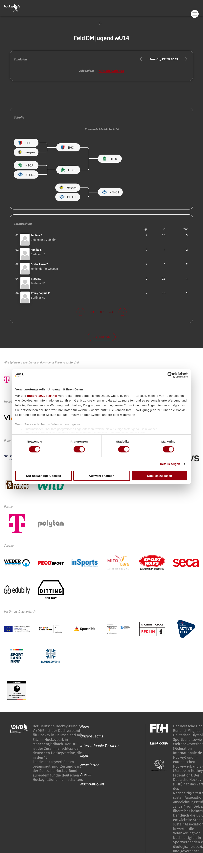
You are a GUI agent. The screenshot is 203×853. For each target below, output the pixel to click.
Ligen (84, 754)
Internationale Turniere (99, 745)
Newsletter (89, 764)
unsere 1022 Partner (42, 395)
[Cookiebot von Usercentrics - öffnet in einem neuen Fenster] (170, 375)
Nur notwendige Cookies (43, 475)
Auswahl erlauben (101, 475)
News (84, 726)
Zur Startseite (102, 337)
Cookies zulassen (159, 475)
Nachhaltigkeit (92, 783)
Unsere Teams (91, 735)
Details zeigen (170, 464)
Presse (85, 774)
